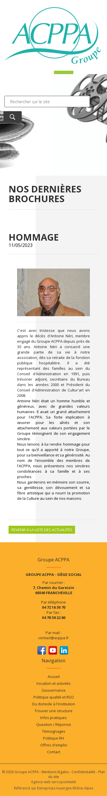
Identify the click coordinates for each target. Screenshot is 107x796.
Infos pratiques (53, 717)
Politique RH (53, 738)
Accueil (54, 676)
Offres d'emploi (53, 745)
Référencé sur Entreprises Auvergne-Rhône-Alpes (53, 788)
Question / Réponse (53, 724)
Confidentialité (83, 771)
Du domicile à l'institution (53, 703)
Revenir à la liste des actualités (41, 529)
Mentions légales (55, 771)
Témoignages (53, 731)
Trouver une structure (53, 710)
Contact (53, 751)
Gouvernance (54, 690)
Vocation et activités (53, 683)
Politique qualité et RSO (53, 697)
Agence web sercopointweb (53, 781)
